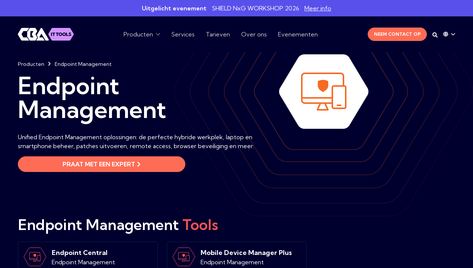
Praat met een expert (102, 164)
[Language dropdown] (449, 34)
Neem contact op (397, 34)
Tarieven (218, 34)
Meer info (317, 8)
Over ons (254, 34)
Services (183, 34)
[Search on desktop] (435, 35)
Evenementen (298, 34)
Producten (138, 34)
